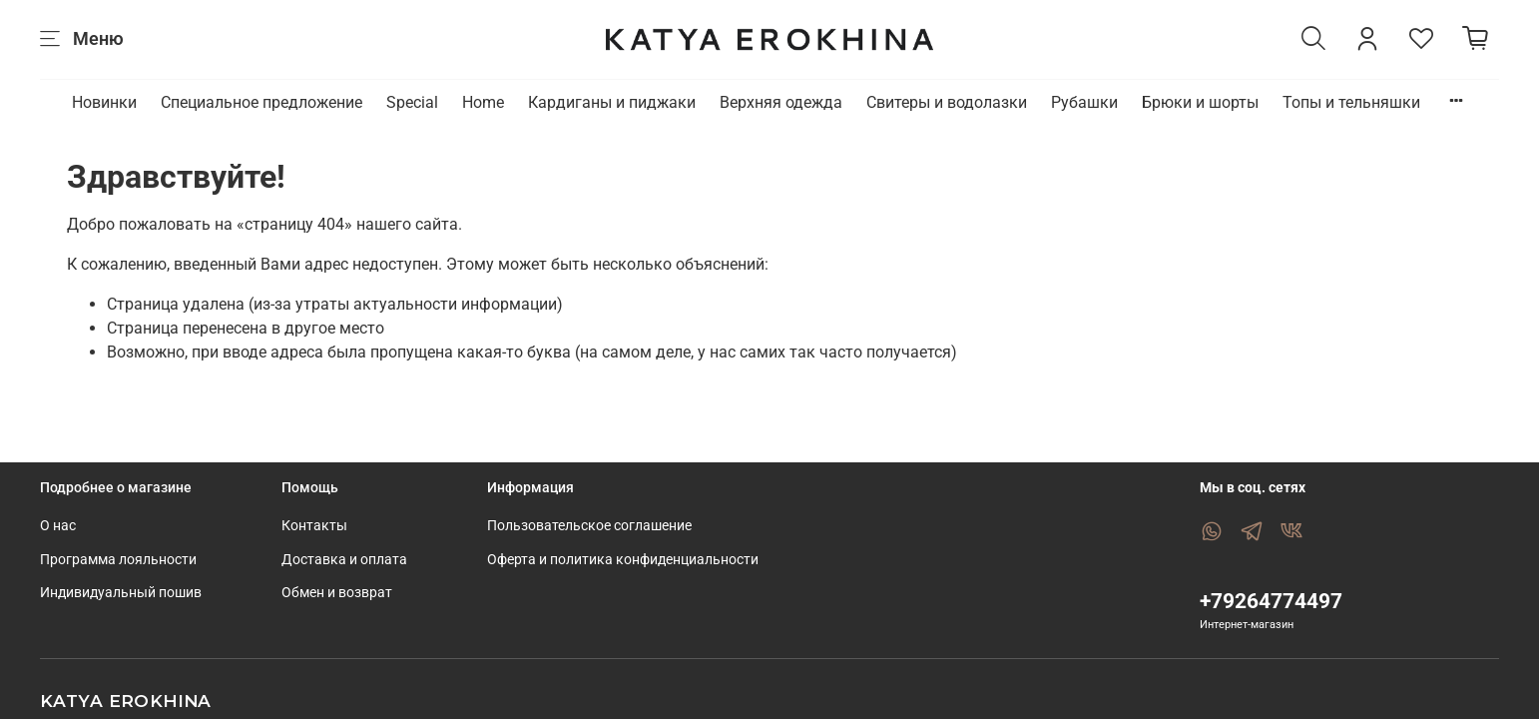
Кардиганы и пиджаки (612, 102)
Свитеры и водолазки (946, 102)
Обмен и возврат (336, 592)
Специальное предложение (261, 102)
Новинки (104, 102)
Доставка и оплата (344, 559)
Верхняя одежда (781, 102)
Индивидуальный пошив (121, 592)
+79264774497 (1271, 601)
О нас (58, 525)
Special (412, 102)
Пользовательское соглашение (589, 525)
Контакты (314, 525)
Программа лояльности (118, 559)
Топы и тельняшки (1351, 102)
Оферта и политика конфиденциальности (623, 559)
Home (483, 102)
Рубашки (1084, 102)
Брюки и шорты (1200, 102)
